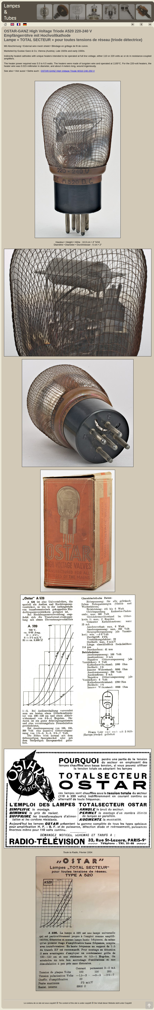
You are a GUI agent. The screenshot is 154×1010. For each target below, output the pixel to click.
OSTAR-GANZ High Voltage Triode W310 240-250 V (68, 71)
